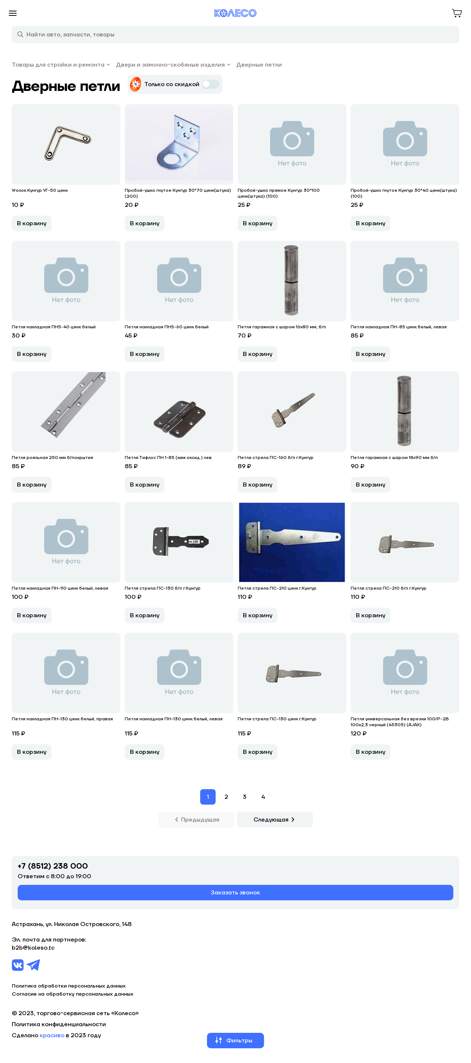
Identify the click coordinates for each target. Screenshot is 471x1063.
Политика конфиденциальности (59, 1024)
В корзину (31, 223)
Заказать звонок (235, 892)
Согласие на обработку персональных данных (72, 994)
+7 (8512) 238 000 (53, 866)
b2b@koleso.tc (33, 947)
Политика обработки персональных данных (68, 986)
